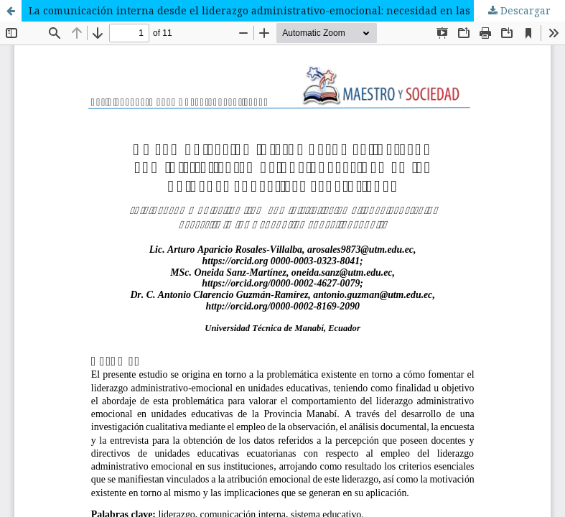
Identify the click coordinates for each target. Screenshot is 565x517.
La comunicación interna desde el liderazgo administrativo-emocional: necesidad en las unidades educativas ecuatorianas (297, 10)
